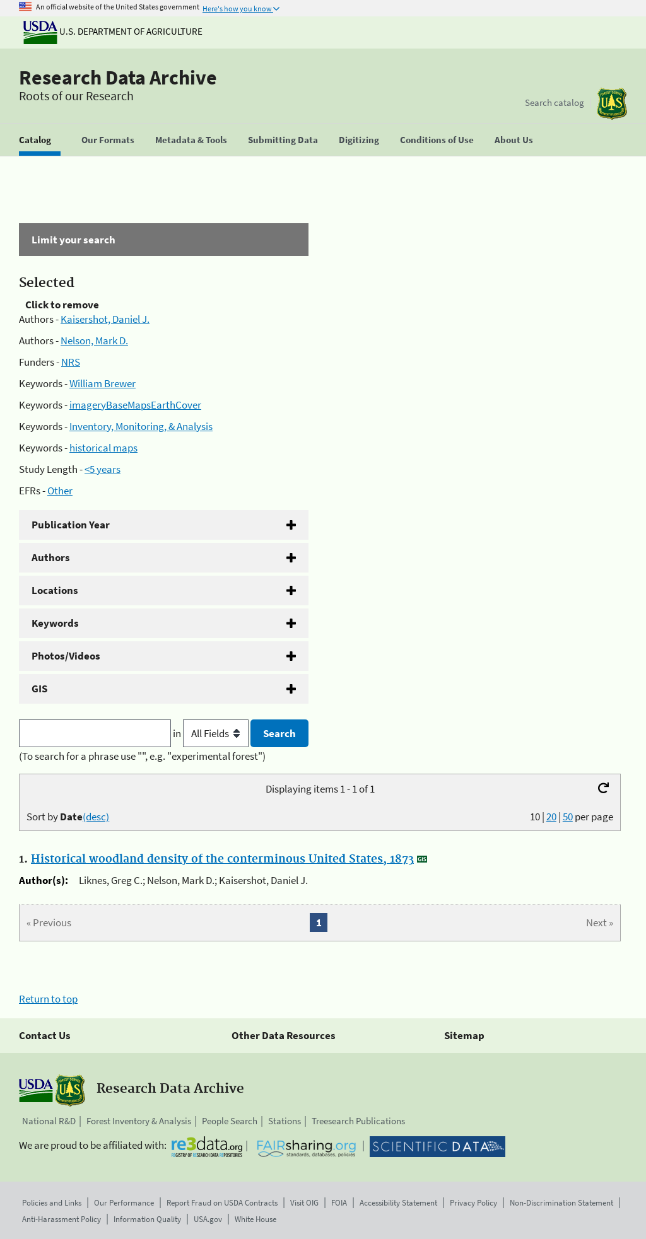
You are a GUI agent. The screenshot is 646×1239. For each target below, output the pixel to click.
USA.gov (208, 1219)
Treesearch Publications (358, 1121)
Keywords (55, 623)
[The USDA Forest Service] (612, 104)
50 (568, 816)
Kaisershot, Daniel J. (105, 319)
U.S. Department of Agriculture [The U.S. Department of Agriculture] (113, 31)
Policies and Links (51, 1202)
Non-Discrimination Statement (561, 1202)
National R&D (49, 1121)
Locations (55, 590)
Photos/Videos (66, 656)
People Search (229, 1121)
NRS (70, 362)
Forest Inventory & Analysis (138, 1121)
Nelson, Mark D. (94, 340)
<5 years (102, 469)
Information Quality (147, 1219)
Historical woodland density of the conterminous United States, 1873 (222, 859)
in (211, 733)
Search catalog (554, 102)
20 (551, 816)
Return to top (48, 999)
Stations (284, 1121)
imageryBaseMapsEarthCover (135, 405)
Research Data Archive (118, 77)
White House (255, 1219)
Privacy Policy (473, 1202)
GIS (39, 688)
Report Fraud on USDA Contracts (222, 1202)
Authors (51, 557)
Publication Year (71, 525)
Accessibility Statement (398, 1202)
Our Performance (124, 1202)
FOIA (339, 1202)
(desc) (96, 816)
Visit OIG (304, 1202)
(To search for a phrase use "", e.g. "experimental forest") (142, 756)
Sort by (67, 816)
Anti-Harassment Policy (61, 1219)
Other (60, 490)
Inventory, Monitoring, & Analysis (141, 426)
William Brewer (102, 383)
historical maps (103, 448)
